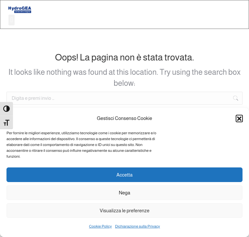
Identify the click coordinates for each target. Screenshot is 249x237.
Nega (124, 192)
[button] (239, 118)
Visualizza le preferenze (124, 210)
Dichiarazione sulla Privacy (137, 226)
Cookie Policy (100, 226)
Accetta (124, 175)
